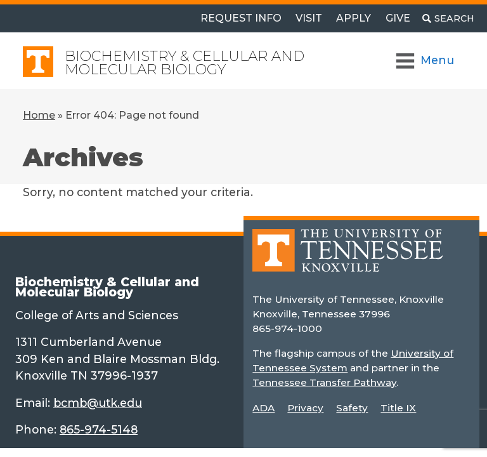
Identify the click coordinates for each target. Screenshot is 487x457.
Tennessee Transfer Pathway (324, 382)
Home (39, 115)
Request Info (241, 18)
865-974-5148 (99, 429)
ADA (263, 408)
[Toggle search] (448, 18)
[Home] (347, 259)
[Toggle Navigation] (425, 60)
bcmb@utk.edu (97, 402)
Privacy (305, 408)
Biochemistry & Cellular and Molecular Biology (184, 63)
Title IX (398, 408)
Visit (308, 18)
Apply (353, 18)
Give (398, 18)
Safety (352, 408)
